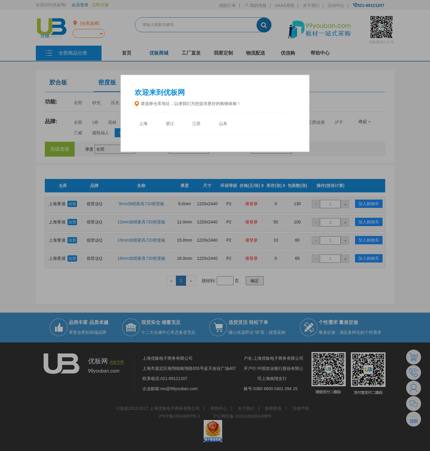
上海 (143, 123)
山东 (223, 123)
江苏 (196, 123)
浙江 (170, 123)
